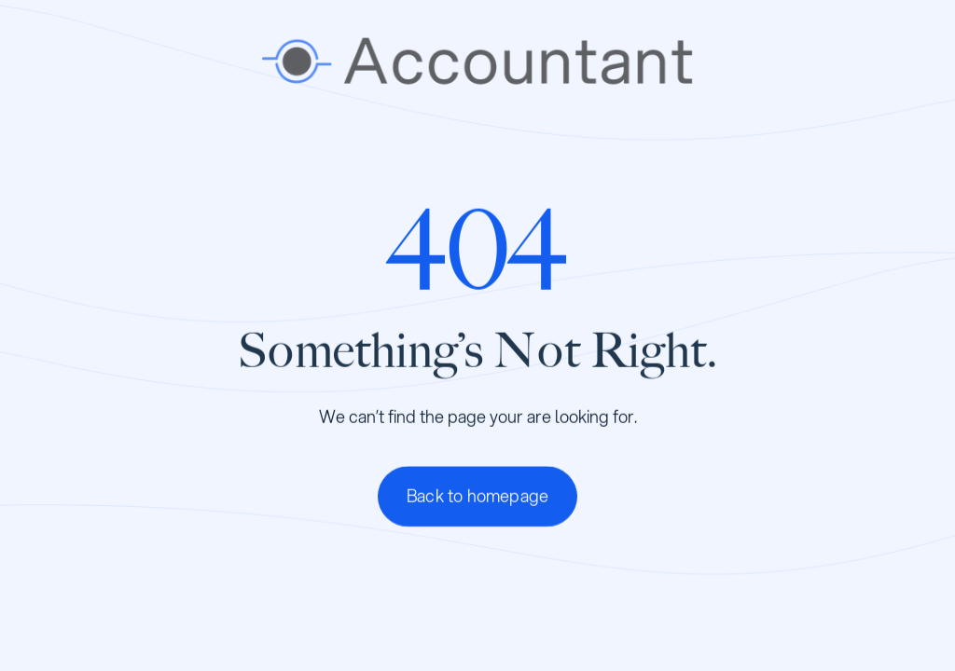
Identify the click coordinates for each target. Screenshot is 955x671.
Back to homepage (477, 498)
